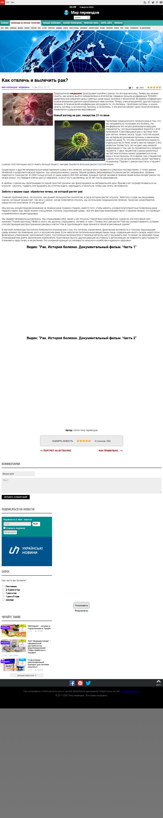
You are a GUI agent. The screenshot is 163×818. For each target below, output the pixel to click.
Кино (39, 28)
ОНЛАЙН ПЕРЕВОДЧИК (72, 23)
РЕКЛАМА (118, 23)
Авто (2, 28)
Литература (51, 28)
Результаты (81, 610)
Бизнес (7, 28)
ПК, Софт (44, 28)
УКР (7, 2)
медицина (76, 93)
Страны (127, 28)
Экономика (13, 28)
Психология (109, 28)
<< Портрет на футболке (55, 450)
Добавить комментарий (15, 496)
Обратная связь (91, 23)
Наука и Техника (74, 28)
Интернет (27, 28)
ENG (12, 2)
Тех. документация (145, 28)
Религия (116, 28)
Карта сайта (106, 23)
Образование (83, 28)
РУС (2, 2)
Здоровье (20, 28)
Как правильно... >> (111, 450)
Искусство (33, 28)
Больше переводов (52, 23)
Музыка (65, 28)
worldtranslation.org (130, 691)
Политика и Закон (94, 28)
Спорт (121, 28)
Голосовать (81, 605)
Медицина (59, 28)
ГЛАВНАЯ (5, 23)
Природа (102, 28)
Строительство (134, 28)
